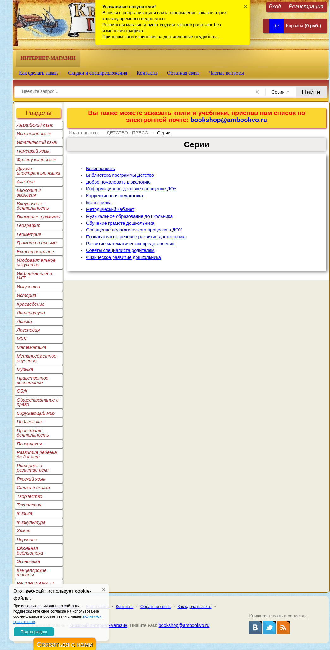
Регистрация (306, 6)
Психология (29, 443)
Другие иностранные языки (38, 170)
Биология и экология (29, 192)
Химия (23, 530)
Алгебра (26, 181)
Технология (29, 504)
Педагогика (29, 421)
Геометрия (29, 234)
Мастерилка (99, 202)
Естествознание (35, 251)
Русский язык (31, 478)
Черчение (27, 539)
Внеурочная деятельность (33, 206)
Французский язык (36, 159)
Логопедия (28, 330)
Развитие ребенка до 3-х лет (37, 454)
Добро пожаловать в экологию (118, 182)
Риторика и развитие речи (33, 468)
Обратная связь (183, 73)
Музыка (25, 369)
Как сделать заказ (195, 606)
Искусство (28, 286)
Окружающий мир (36, 413)
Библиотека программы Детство (120, 175)
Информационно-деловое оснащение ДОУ (131, 188)
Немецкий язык (33, 151)
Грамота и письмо (37, 242)
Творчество (29, 496)
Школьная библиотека (30, 550)
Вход (275, 6)
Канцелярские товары (31, 572)
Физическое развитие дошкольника (123, 257)
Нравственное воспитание (32, 380)
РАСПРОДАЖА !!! (35, 583)
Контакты (147, 73)
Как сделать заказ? (38, 73)
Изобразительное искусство (36, 262)
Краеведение (31, 304)
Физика (24, 513)
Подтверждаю (34, 631)
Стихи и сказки (33, 487)
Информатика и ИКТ (34, 275)
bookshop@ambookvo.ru (228, 119)
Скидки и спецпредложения (97, 73)
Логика (24, 321)
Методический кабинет (110, 209)
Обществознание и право (38, 402)
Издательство (83, 132)
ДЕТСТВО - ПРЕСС (127, 132)
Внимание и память (38, 216)
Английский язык (35, 125)
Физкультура (31, 522)
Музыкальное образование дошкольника (129, 216)
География (28, 225)
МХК (21, 338)
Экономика (28, 561)
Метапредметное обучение (36, 358)
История (26, 295)
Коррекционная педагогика (114, 195)
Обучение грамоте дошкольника (120, 223)
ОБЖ (22, 391)
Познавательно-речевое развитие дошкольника (136, 236)
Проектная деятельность (33, 433)
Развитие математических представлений (130, 243)
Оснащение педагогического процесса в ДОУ (134, 229)
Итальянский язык (37, 142)
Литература (31, 312)
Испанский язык (34, 133)
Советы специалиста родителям (120, 250)
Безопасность (100, 168)
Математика (31, 347)
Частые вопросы (226, 73)
